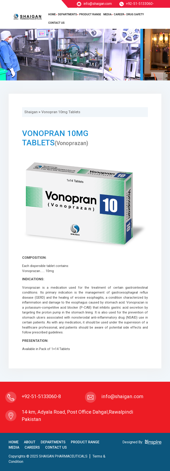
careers (32, 447)
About (29, 442)
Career (119, 14)
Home (52, 14)
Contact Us (56, 22)
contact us (56, 447)
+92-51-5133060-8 (41, 396)
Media (107, 14)
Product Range (90, 14)
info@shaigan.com (94, 4)
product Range (85, 442)
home (14, 442)
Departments (67, 14)
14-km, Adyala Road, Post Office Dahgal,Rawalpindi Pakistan (77, 415)
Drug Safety (135, 14)
